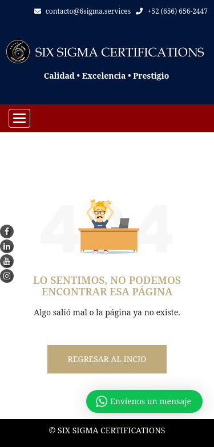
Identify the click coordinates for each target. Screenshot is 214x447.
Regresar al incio (106, 358)
